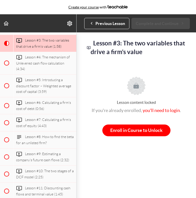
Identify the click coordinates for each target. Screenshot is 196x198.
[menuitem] (70, 23)
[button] (6, 23)
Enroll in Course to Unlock (136, 130)
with (98, 7)
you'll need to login (161, 110)
